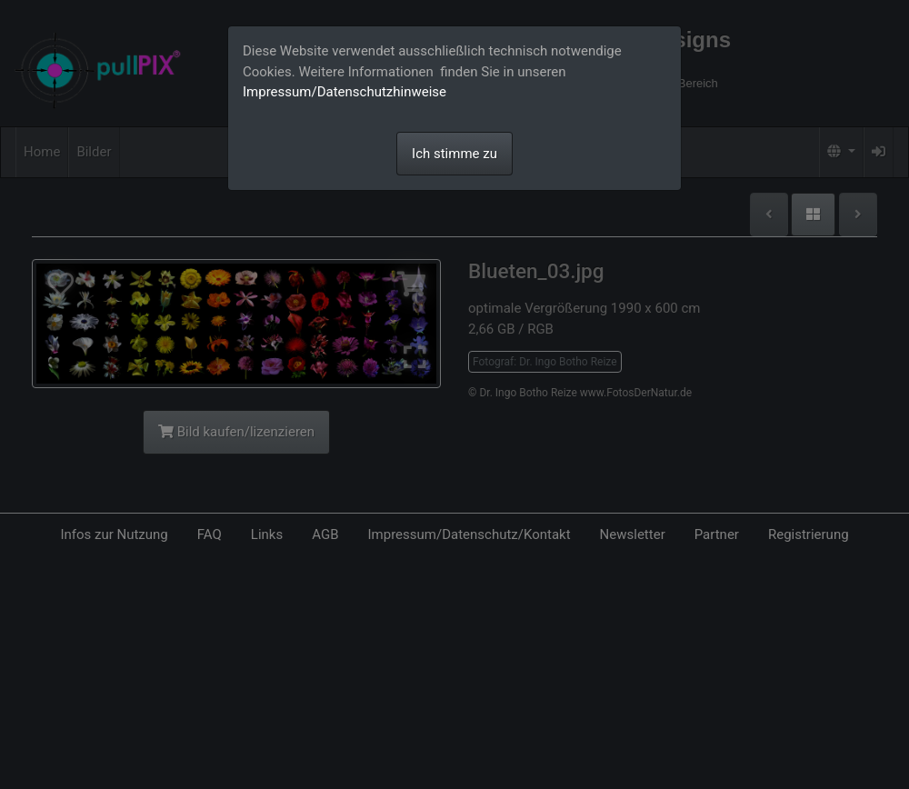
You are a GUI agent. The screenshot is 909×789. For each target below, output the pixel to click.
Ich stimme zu (454, 153)
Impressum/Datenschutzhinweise (344, 92)
